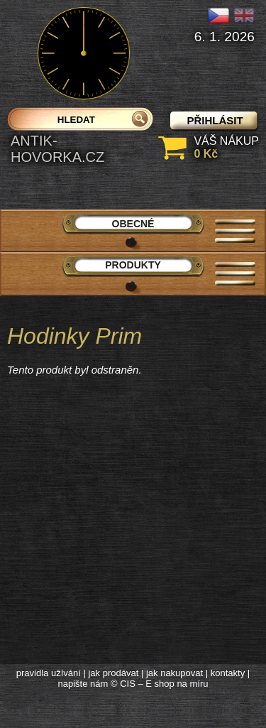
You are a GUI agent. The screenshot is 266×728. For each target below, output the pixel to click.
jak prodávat (113, 673)
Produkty (133, 265)
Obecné (133, 223)
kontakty (228, 673)
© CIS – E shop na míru (159, 683)
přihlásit (215, 120)
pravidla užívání (48, 673)
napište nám (83, 683)
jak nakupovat (174, 673)
